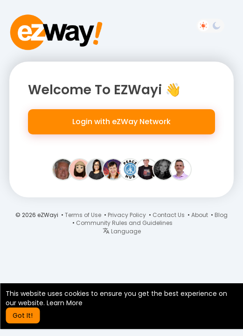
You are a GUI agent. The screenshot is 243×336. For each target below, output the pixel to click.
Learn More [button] (65, 303)
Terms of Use (83, 215)
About (199, 215)
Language (122, 231)
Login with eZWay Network (121, 121)
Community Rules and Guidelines (124, 223)
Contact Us (169, 215)
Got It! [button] (23, 315)
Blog (221, 215)
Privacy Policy (127, 215)
